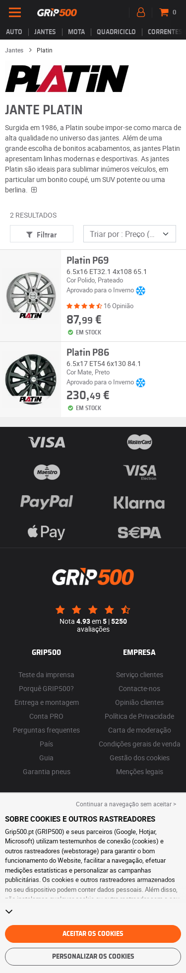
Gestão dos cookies (140, 757)
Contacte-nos (139, 688)
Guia (46, 757)
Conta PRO (46, 716)
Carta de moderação (139, 730)
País (46, 743)
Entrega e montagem (46, 702)
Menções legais (139, 771)
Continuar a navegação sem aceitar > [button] (126, 804)
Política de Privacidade (139, 716)
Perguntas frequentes (46, 730)
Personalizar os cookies (93, 956)
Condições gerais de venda (140, 743)
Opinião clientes (139, 702)
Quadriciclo (116, 32)
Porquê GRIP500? (46, 688)
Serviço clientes (139, 674)
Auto (14, 32)
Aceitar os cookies (93, 933)
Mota (76, 32)
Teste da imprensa (46, 674)
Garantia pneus (46, 771)
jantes (45, 32)
